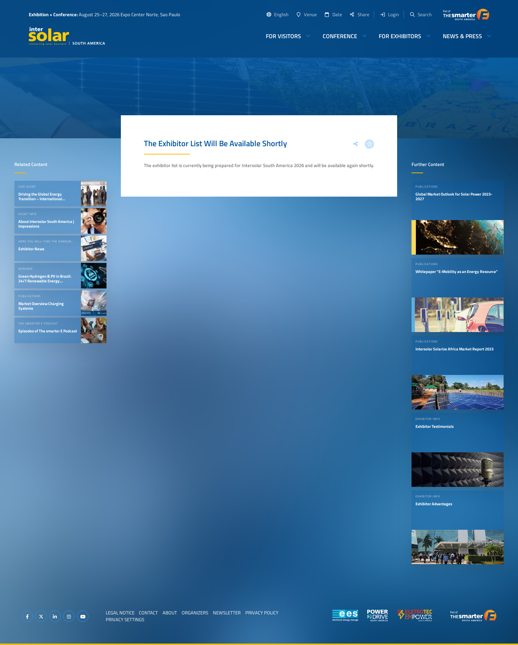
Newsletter (227, 612)
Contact (148, 612)
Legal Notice (120, 612)
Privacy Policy (261, 612)
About (170, 612)
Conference (340, 36)
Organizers (195, 612)
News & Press (462, 36)
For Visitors (283, 36)
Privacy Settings (125, 619)
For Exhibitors (400, 36)
